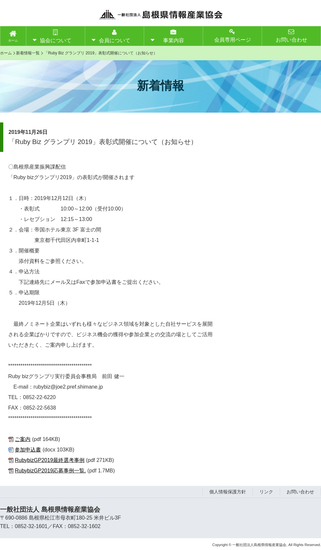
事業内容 (173, 36)
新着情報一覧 (28, 53)
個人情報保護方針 (227, 491)
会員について (114, 36)
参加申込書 (28, 449)
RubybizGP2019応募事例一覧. (50, 470)
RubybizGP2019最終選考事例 (50, 460)
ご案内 (22, 439)
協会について (55, 36)
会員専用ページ (232, 35)
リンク (266, 491)
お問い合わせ (291, 35)
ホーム (13, 40)
